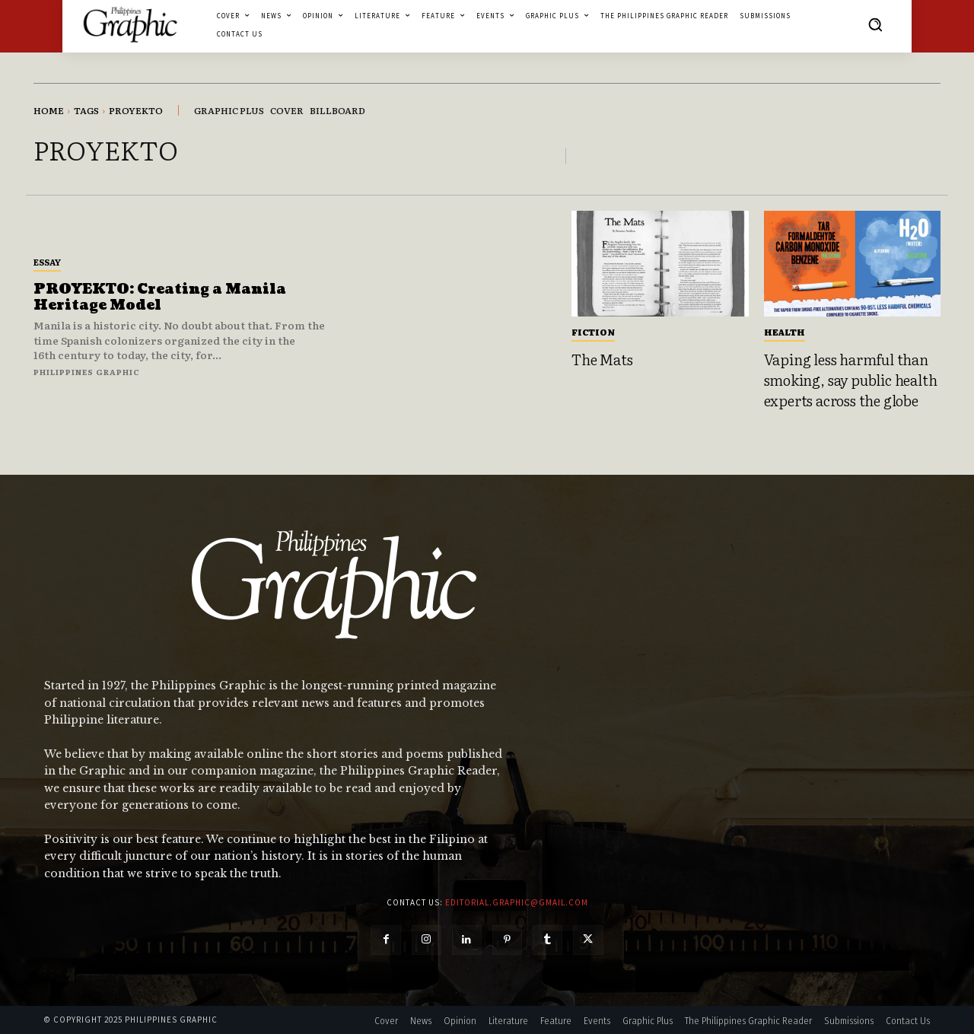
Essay (47, 262)
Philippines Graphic (86, 371)
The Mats (601, 359)
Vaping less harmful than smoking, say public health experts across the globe (850, 379)
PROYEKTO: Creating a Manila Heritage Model (159, 298)
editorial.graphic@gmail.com (516, 902)
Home (48, 110)
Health (784, 332)
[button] (875, 24)
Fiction (593, 332)
